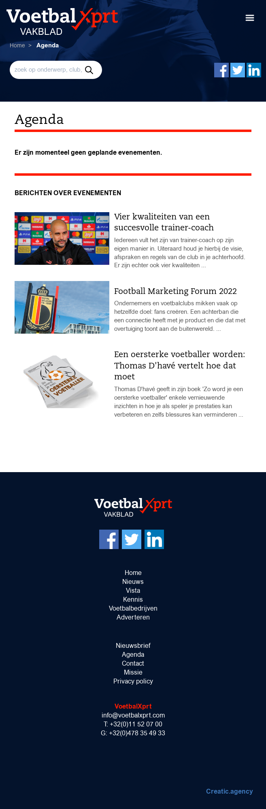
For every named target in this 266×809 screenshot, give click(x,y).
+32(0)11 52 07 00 (136, 724)
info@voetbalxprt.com (133, 715)
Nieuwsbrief (133, 645)
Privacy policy (133, 681)
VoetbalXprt (133, 706)
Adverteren (133, 617)
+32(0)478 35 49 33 (137, 733)
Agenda (133, 654)
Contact (133, 663)
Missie (133, 672)
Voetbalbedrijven (133, 608)
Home (17, 45)
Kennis (133, 599)
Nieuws (133, 581)
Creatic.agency (229, 791)
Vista (133, 590)
